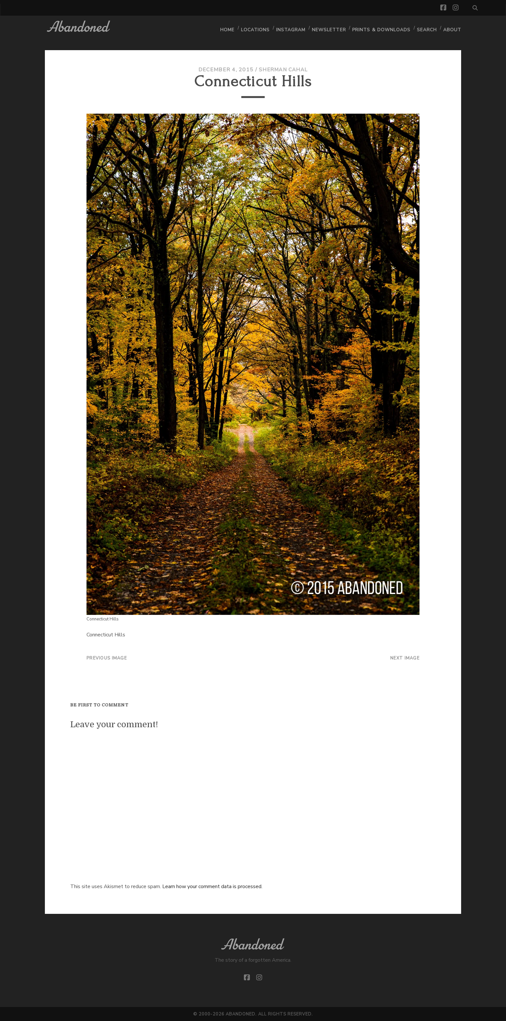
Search (427, 28)
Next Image (404, 658)
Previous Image (107, 658)
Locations (258, 28)
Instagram (294, 28)
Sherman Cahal (283, 69)
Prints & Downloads (382, 28)
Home (230, 28)
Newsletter (332, 28)
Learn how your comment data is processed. (212, 886)
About (452, 28)
